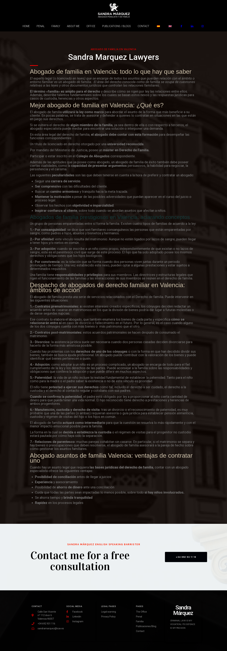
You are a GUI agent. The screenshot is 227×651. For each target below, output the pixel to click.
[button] (186, 557)
